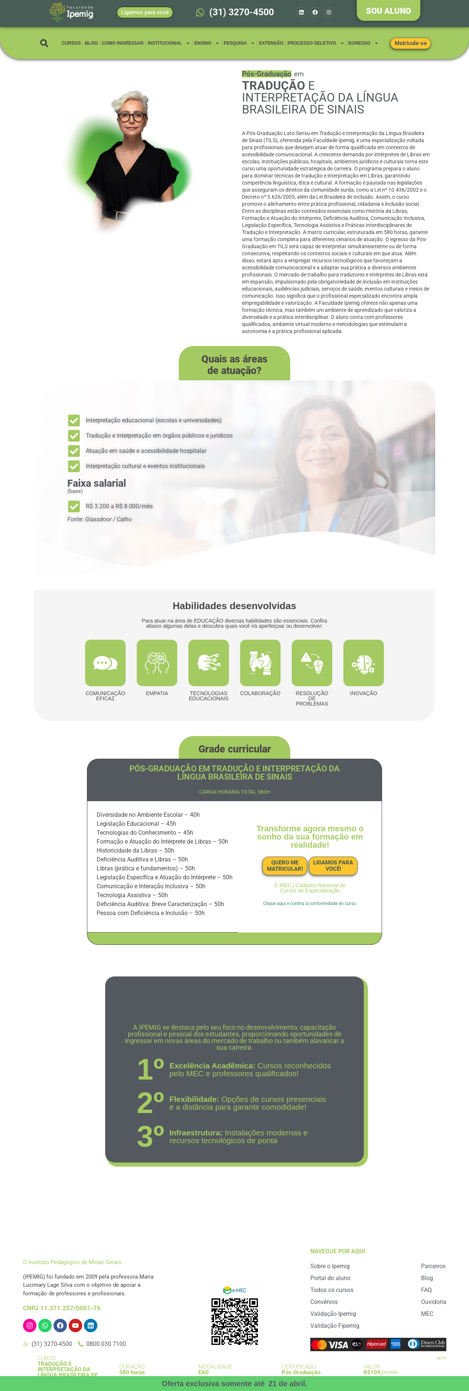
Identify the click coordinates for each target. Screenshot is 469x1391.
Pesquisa (239, 43)
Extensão (271, 43)
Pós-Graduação (301, 1372)
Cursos (71, 43)
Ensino (207, 43)
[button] (44, 43)
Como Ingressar (122, 43)
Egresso (364, 43)
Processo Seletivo (316, 43)
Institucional (169, 43)
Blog (91, 43)
